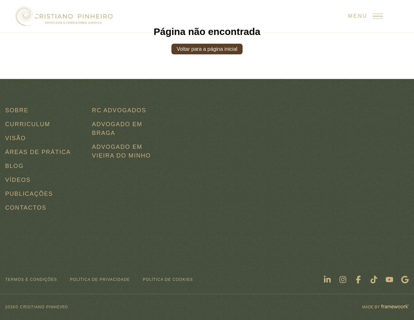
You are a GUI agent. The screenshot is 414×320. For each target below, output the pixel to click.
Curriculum (27, 124)
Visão (15, 138)
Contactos (26, 207)
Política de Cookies (168, 279)
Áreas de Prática (38, 152)
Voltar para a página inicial (207, 49)
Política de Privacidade (100, 279)
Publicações (29, 194)
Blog (14, 166)
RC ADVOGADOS (119, 110)
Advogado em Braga (117, 128)
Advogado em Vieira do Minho (121, 151)
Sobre (16, 110)
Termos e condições (31, 279)
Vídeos (18, 180)
